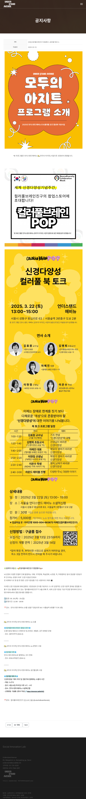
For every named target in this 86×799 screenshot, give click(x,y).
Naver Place (71, 767)
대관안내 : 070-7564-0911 (11, 768)
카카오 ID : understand (52, 767)
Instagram (63, 767)
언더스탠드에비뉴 (64, 779)
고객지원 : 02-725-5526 (10, 765)
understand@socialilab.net (12, 763)
